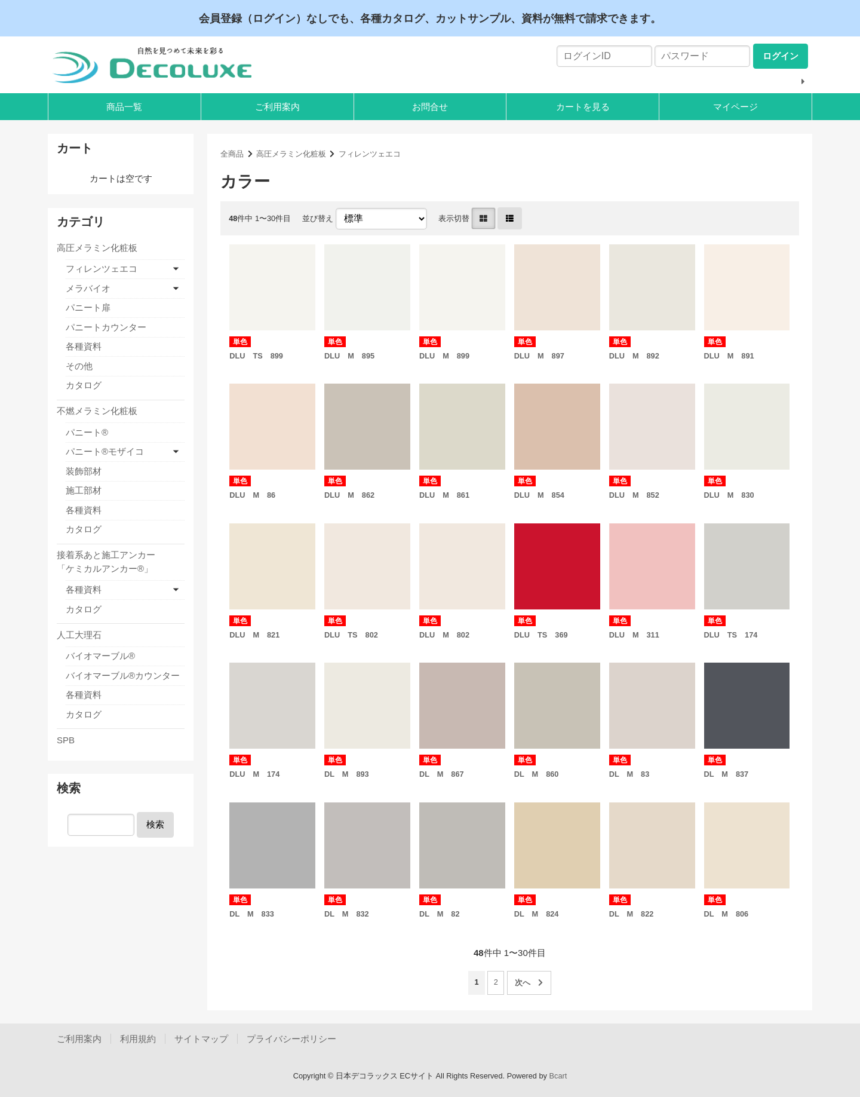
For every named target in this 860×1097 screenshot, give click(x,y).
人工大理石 (79, 635)
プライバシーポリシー (291, 1039)
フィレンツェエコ (370, 153)
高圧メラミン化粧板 (291, 153)
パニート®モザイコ (105, 451)
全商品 (232, 153)
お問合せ (430, 107)
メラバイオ (88, 288)
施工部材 (84, 490)
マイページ (735, 107)
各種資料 (84, 346)
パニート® (87, 432)
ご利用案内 (277, 107)
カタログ (84, 385)
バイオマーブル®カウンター (123, 675)
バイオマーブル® (100, 656)
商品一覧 (124, 107)
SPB (66, 740)
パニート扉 (88, 307)
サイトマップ (201, 1039)
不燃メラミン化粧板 (97, 411)
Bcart (558, 1075)
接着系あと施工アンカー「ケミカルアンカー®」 (106, 562)
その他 (79, 366)
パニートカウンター (106, 327)
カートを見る (583, 107)
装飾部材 (84, 471)
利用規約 (138, 1039)
